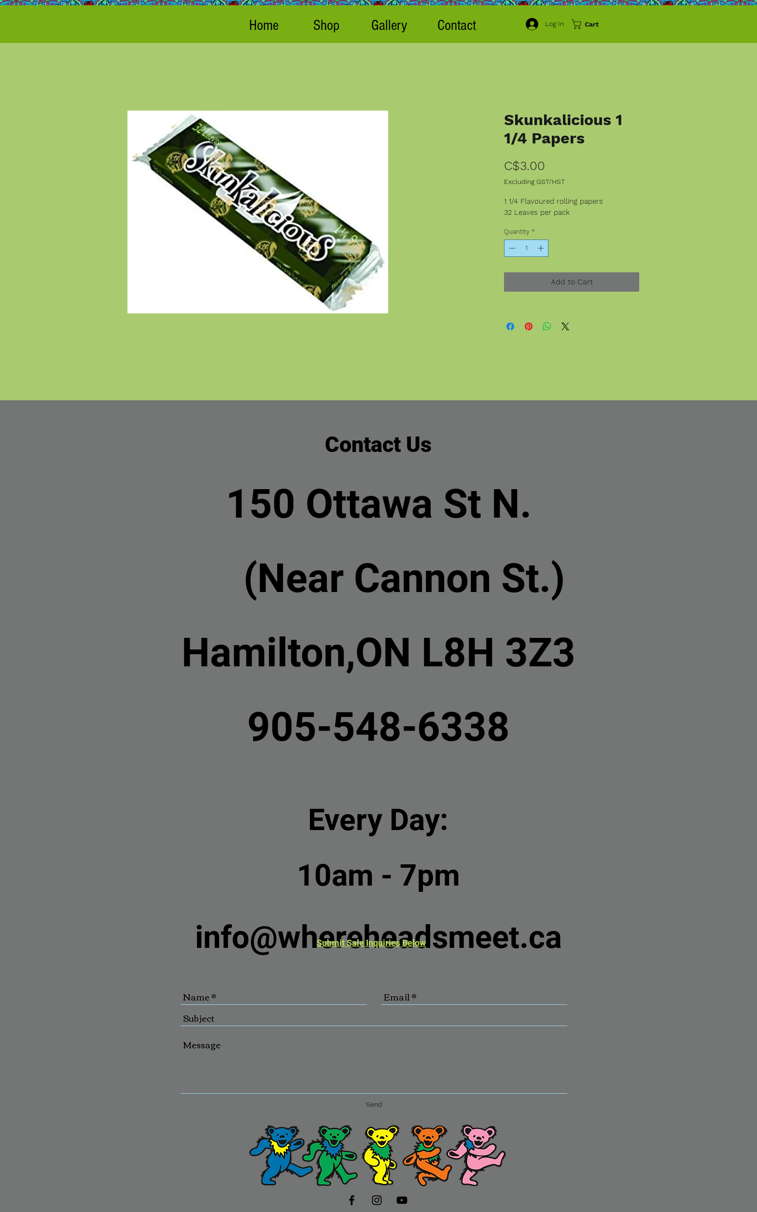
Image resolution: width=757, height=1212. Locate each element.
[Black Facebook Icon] (351, 1200)
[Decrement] (511, 248)
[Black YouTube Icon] (401, 1200)
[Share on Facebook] (510, 326)
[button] (326, 25)
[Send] (374, 1104)
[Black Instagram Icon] (376, 1200)
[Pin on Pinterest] (528, 326)
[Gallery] (389, 25)
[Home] (263, 25)
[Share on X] (565, 326)
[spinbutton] (526, 248)
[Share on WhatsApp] (547, 326)
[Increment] (541, 248)
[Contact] (456, 25)
